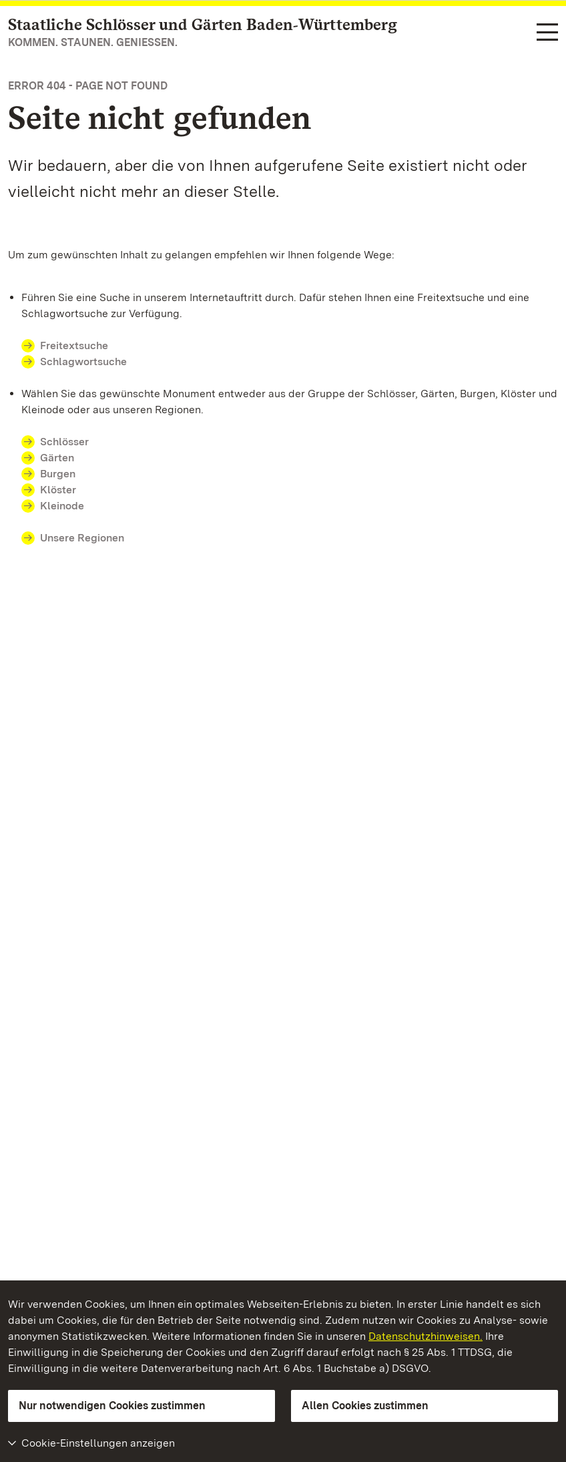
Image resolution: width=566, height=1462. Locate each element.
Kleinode (62, 505)
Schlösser (64, 441)
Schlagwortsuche (83, 361)
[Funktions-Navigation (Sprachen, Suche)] (547, 33)
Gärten (57, 457)
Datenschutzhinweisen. (425, 1336)
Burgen (57, 473)
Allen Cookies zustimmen (365, 1405)
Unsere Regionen (82, 537)
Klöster (58, 489)
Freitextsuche (74, 345)
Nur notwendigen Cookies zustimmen (112, 1405)
